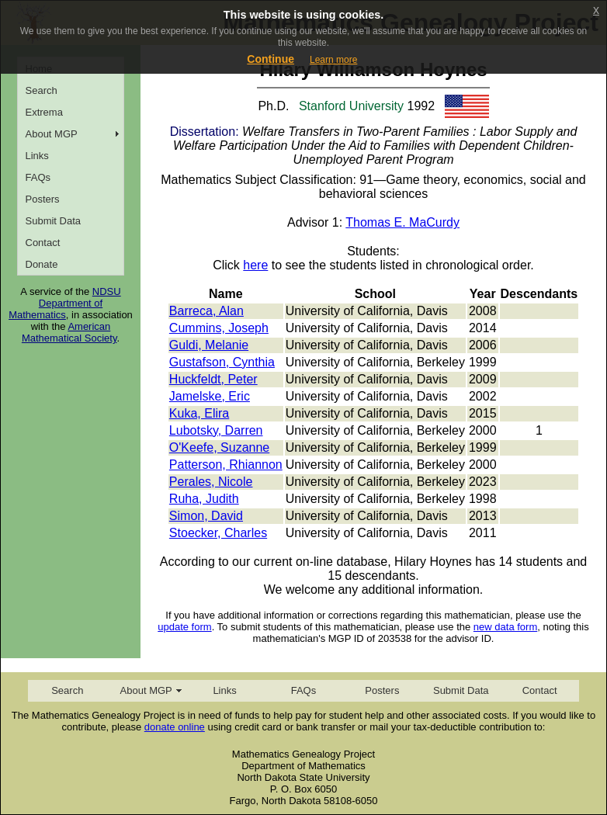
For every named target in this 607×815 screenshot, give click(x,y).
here (255, 265)
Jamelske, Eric (209, 396)
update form (184, 627)
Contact (43, 242)
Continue (270, 59)
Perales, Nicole (211, 481)
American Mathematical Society (69, 332)
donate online (174, 727)
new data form (505, 627)
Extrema (44, 112)
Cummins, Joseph (219, 328)
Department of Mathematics (55, 309)
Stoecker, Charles (218, 532)
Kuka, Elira (199, 413)
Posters (43, 199)
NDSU (106, 291)
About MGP (52, 134)
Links (37, 155)
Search (41, 90)
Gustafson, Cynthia (222, 362)
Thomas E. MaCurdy (402, 222)
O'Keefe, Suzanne (219, 447)
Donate (42, 264)
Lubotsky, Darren (216, 430)
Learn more (333, 59)
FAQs (38, 177)
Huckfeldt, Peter (213, 379)
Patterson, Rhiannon (226, 464)
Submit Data (54, 221)
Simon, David (206, 515)
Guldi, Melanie (208, 345)
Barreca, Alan (206, 310)
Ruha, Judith (204, 498)
